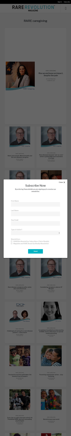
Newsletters (15, 239)
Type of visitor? (16, 229)
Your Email (14, 220)
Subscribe (67, 2)
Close (62, 182)
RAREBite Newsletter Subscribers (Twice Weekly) (31, 241)
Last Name (15, 210)
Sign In (60, 2)
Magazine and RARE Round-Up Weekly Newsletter (31, 243)
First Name (15, 201)
